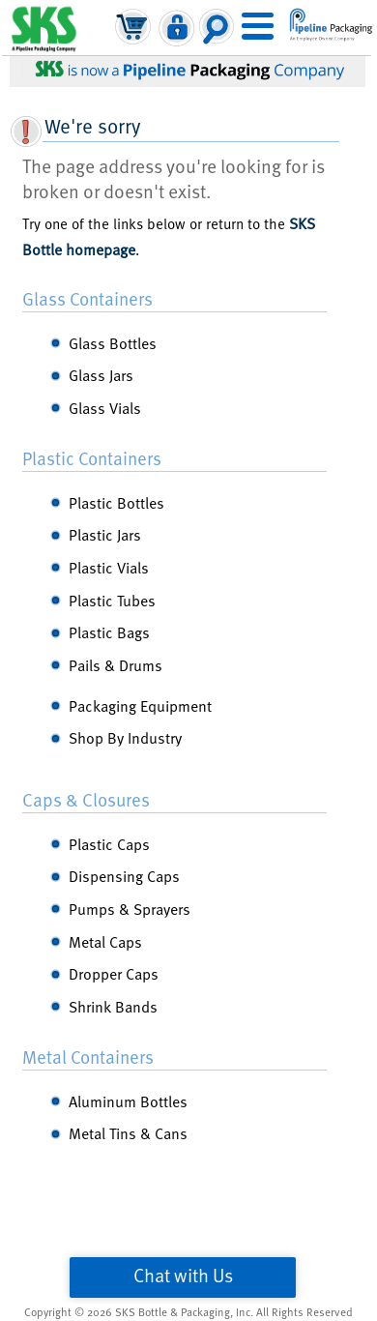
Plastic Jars (105, 533)
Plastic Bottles (116, 502)
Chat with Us (183, 1274)
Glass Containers (87, 297)
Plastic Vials (109, 566)
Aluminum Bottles (128, 1100)
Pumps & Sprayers (129, 908)
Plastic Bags (109, 631)
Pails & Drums (115, 664)
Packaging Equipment (140, 705)
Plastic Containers (91, 457)
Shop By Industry (125, 737)
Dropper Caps (114, 972)
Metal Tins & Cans (128, 1132)
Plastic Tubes (112, 599)
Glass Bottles (113, 342)
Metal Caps (105, 941)
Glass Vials (105, 407)
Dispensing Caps (124, 875)
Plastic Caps (109, 843)
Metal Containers (88, 1056)
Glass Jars (101, 374)
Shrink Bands (113, 1005)
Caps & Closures (86, 798)
